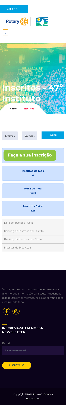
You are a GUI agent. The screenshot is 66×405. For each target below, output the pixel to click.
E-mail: (6, 343)
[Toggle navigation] (5, 32)
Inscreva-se (16, 365)
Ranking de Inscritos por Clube (23, 239)
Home (13, 108)
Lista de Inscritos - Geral (18, 222)
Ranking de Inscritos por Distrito (24, 231)
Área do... (13, 9)
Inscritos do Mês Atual (17, 247)
